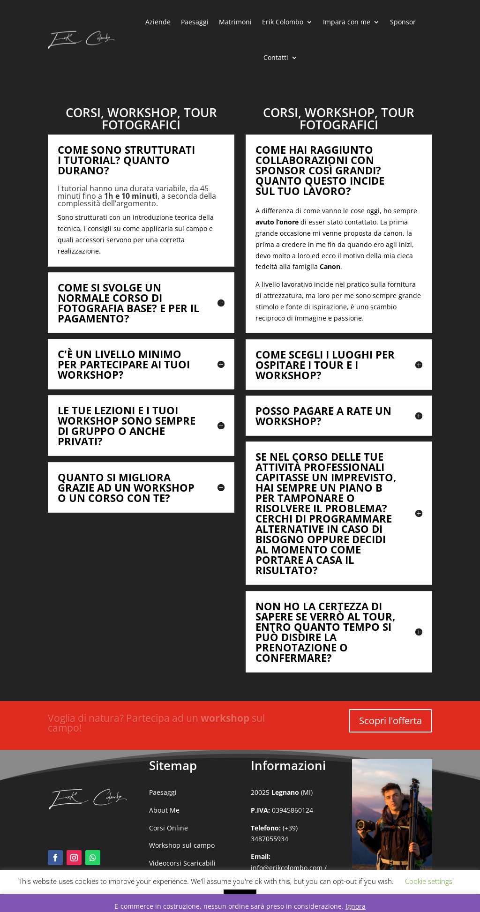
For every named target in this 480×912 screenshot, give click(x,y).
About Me (164, 810)
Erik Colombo (282, 21)
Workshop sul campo (182, 845)
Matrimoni (235, 21)
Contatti (275, 57)
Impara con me (346, 21)
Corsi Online (168, 827)
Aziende (158, 21)
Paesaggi (195, 21)
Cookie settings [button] (428, 881)
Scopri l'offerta (390, 720)
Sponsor (403, 21)
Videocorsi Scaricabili (182, 863)
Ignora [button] (355, 906)
